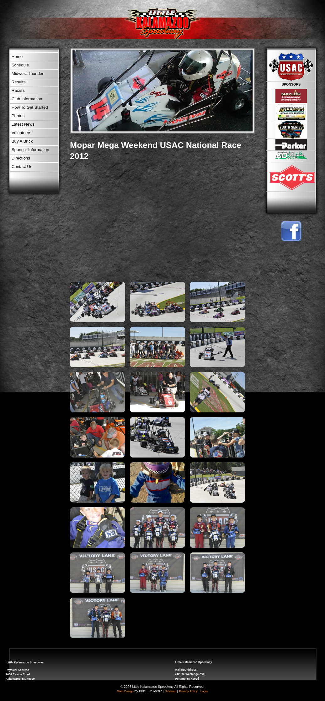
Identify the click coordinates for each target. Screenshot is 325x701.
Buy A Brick (22, 141)
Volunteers (21, 132)
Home (17, 56)
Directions (21, 158)
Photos (18, 115)
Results (18, 82)
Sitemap (170, 691)
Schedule (20, 65)
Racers (18, 90)
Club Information (27, 99)
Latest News (23, 124)
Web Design (125, 691)
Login (204, 691)
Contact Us (22, 166)
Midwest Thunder (28, 73)
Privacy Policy (188, 691)
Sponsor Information (30, 149)
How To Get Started (30, 107)
